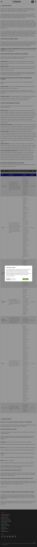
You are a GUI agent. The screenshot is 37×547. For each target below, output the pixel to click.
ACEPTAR (25, 279)
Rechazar (13, 279)
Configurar (8, 279)
